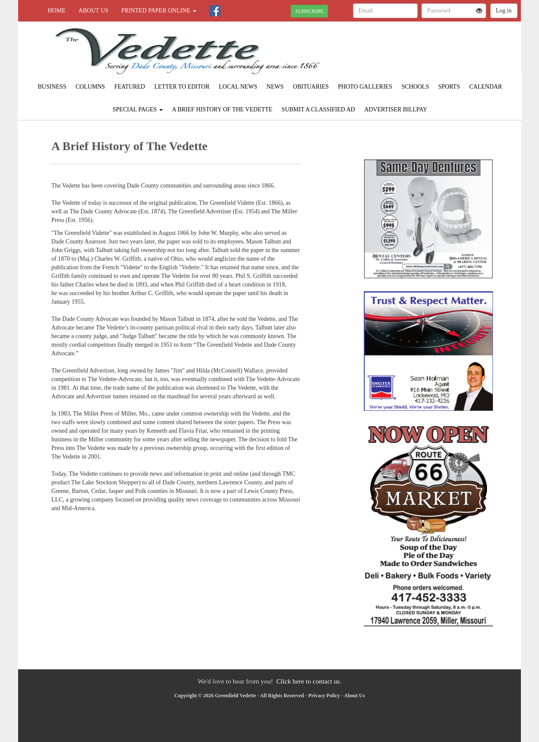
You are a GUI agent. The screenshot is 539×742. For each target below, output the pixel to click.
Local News (238, 86)
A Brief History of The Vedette (222, 109)
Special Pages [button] (138, 109)
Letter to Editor (181, 86)
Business (52, 86)
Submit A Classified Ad (318, 109)
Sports (449, 86)
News (275, 86)
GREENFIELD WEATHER (442, 51)
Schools (415, 86)
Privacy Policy (324, 696)
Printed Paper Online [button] (158, 10)
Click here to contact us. (308, 681)
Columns (90, 86)
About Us (93, 10)
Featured (129, 86)
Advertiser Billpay (395, 109)
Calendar (485, 86)
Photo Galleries (365, 86)
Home (56, 10)
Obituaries (310, 86)
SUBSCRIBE (309, 11)
